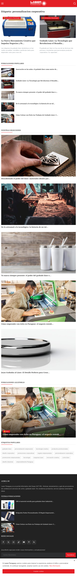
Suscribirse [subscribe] (70, 555)
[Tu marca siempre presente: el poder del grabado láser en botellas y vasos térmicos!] (7, 95)
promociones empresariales (11, 458)
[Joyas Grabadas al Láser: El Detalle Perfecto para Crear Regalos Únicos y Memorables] (38, 349)
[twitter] (8, 542)
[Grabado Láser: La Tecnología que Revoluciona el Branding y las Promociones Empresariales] (58, 26)
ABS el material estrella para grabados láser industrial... (34, 501)
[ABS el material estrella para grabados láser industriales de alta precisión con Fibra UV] (7, 504)
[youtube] (24, 542)
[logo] (38, 3)
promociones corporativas (26, 453)
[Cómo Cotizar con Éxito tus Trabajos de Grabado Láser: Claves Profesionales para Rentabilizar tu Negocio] (7, 118)
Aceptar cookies (38, 571)
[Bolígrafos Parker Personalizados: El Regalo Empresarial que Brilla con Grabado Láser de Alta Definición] (7, 516)
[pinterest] (29, 542)
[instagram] (13, 542)
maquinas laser (38, 458)
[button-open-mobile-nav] (2, 3)
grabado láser (7, 449)
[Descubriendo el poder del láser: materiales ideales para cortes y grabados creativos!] (38, 155)
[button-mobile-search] (74, 3)
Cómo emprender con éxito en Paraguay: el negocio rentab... (27, 324)
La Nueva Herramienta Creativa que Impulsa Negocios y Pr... (18, 42)
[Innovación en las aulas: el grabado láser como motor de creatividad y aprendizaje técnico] (7, 72)
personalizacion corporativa (64, 453)
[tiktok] (19, 542)
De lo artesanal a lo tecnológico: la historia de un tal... (35, 104)
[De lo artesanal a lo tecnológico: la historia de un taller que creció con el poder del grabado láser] (7, 106)
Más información (54, 566)
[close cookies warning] (74, 560)
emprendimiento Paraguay (24, 462)
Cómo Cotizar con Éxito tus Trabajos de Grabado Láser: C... (37, 115)
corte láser (65, 458)
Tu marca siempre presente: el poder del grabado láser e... (37, 92)
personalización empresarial (24, 449)
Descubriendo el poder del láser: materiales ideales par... (25, 178)
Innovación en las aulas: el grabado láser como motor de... (37, 69)
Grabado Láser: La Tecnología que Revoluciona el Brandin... (56, 42)
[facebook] (3, 542)
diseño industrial (8, 462)
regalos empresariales (45, 453)
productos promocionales (60, 449)
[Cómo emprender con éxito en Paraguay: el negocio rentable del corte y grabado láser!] (38, 301)
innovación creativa (53, 458)
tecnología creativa (42, 449)
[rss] (34, 542)
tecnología (26, 458)
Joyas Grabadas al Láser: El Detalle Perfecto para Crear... (25, 372)
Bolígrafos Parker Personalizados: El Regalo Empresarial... (35, 513)
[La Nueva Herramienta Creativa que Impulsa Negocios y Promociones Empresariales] (19, 26)
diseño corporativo (8, 453)
